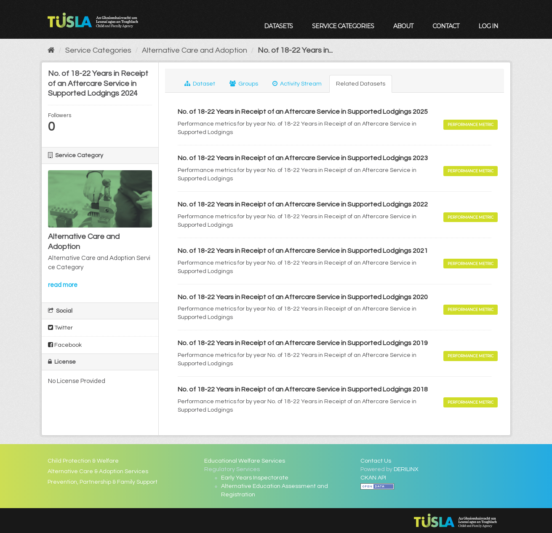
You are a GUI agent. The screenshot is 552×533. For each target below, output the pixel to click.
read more (62, 285)
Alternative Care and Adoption (194, 50)
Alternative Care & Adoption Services (98, 471)
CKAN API (373, 478)
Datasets (278, 26)
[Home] (51, 50)
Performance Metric (470, 124)
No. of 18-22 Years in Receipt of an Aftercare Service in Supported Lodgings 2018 (303, 389)
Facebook (65, 345)
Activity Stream (297, 83)
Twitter (60, 327)
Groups (243, 83)
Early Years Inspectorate (254, 478)
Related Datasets (360, 84)
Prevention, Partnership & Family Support (102, 482)
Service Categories (343, 26)
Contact (445, 26)
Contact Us (375, 461)
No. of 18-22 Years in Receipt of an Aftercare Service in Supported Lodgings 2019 (303, 343)
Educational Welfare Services (244, 461)
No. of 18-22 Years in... (295, 50)
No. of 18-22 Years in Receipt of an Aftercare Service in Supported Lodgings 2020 (303, 297)
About (403, 26)
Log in (488, 26)
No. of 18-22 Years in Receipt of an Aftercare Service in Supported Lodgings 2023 (303, 158)
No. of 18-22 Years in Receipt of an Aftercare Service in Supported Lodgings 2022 (303, 204)
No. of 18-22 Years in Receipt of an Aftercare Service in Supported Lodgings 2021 (303, 250)
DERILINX (406, 469)
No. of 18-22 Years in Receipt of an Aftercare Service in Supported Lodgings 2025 (303, 111)
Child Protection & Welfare (83, 461)
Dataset (199, 83)
